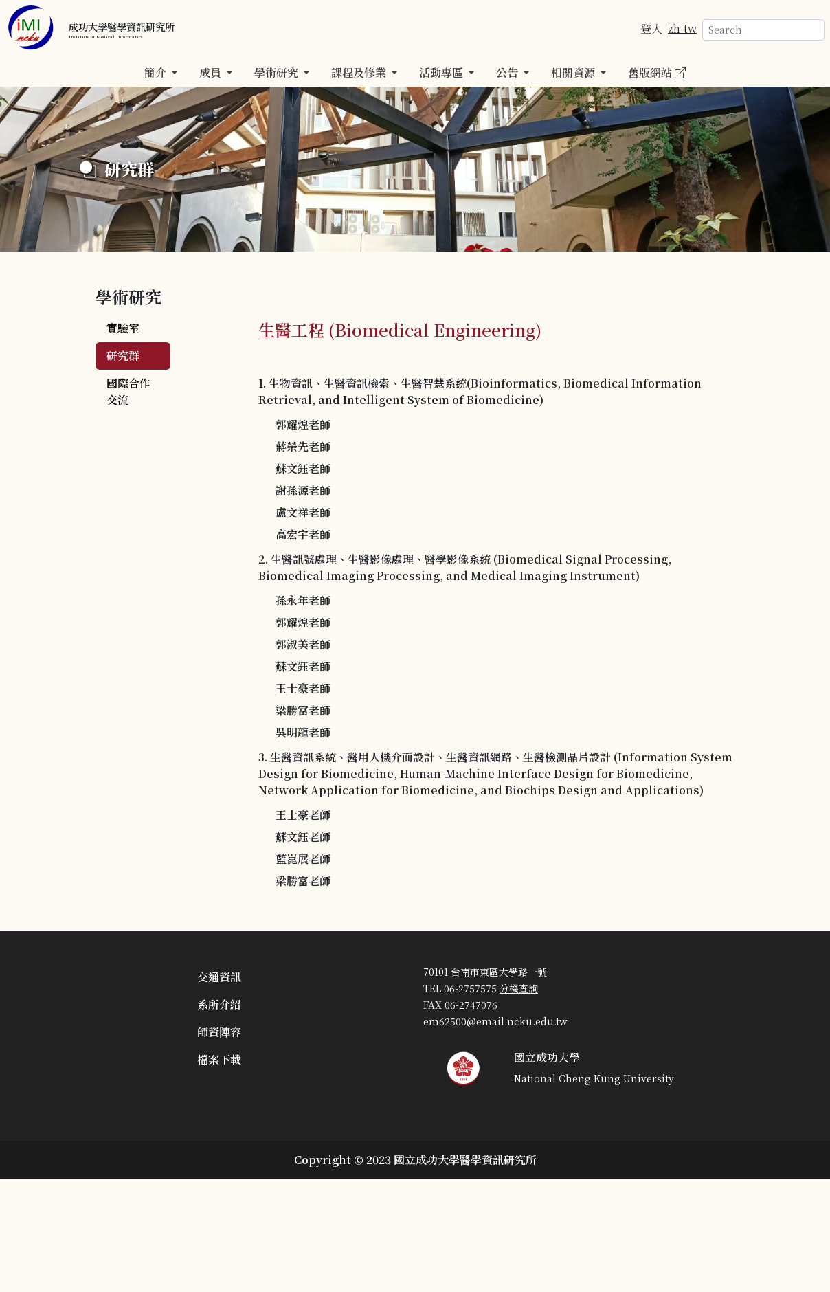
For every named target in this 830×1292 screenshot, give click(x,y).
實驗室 (122, 328)
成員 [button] (211, 72)
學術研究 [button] (277, 72)
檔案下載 (219, 1059)
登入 (651, 28)
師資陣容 (219, 1032)
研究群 (122, 356)
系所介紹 (219, 1004)
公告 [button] (508, 72)
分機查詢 (519, 988)
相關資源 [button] (574, 72)
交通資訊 (219, 977)
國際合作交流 (128, 391)
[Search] (763, 30)
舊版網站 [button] (657, 72)
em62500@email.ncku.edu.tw (495, 1021)
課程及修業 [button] (360, 72)
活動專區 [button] (442, 72)
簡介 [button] (156, 72)
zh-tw (682, 28)
